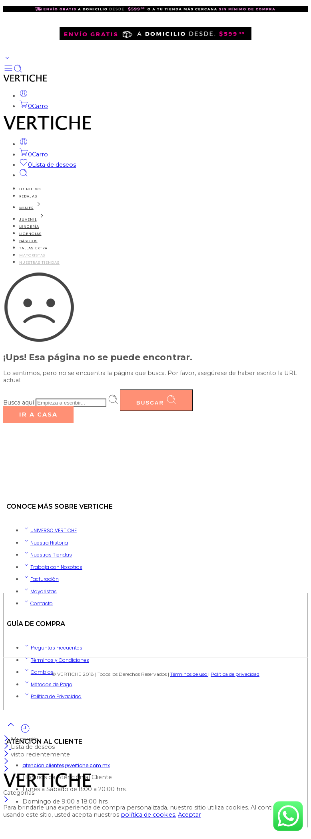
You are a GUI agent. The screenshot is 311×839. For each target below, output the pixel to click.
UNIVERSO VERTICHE (49, 530)
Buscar (156, 400)
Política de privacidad (235, 674)
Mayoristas (39, 591)
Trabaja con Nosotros (52, 567)
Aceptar (189, 814)
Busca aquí (19, 402)
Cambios (38, 672)
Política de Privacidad (52, 696)
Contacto (37, 603)
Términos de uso (189, 674)
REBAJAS (28, 196)
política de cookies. (148, 814)
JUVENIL (33, 219)
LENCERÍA (29, 226)
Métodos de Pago (47, 684)
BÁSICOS (28, 240)
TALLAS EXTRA (33, 248)
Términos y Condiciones (56, 660)
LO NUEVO (30, 188)
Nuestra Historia (45, 542)
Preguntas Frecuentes (52, 647)
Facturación (40, 579)
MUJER (31, 207)
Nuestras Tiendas (47, 554)
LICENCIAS (30, 233)
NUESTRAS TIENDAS (39, 262)
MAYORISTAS (32, 255)
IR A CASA (38, 414)
